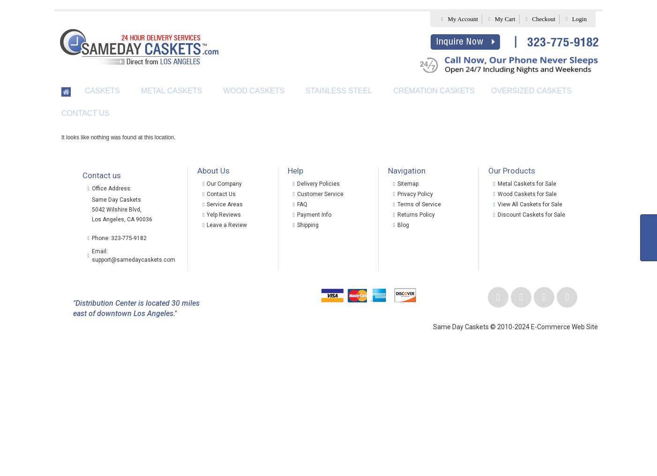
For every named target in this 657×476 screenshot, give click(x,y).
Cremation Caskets (434, 91)
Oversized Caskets (531, 91)
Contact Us (85, 113)
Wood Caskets (253, 91)
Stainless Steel (339, 91)
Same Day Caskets (116, 199)
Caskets (102, 91)
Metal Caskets (171, 91)
